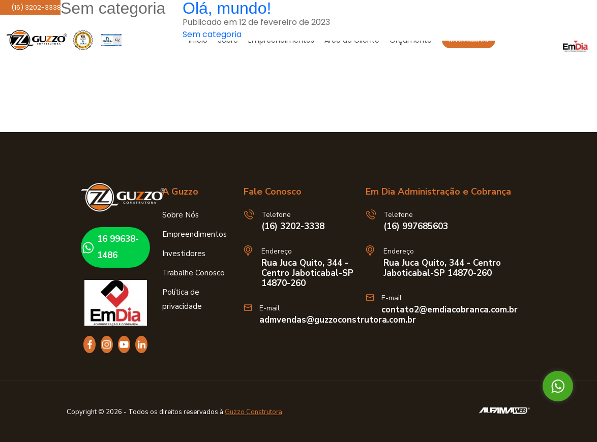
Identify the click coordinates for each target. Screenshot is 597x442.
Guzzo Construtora (253, 412)
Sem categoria (212, 34)
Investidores (183, 253)
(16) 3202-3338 (292, 227)
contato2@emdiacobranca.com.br (449, 310)
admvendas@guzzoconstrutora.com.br (337, 320)
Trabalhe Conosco (193, 273)
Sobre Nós (180, 215)
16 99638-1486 (109, 247)
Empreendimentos (194, 234)
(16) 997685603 (415, 227)
